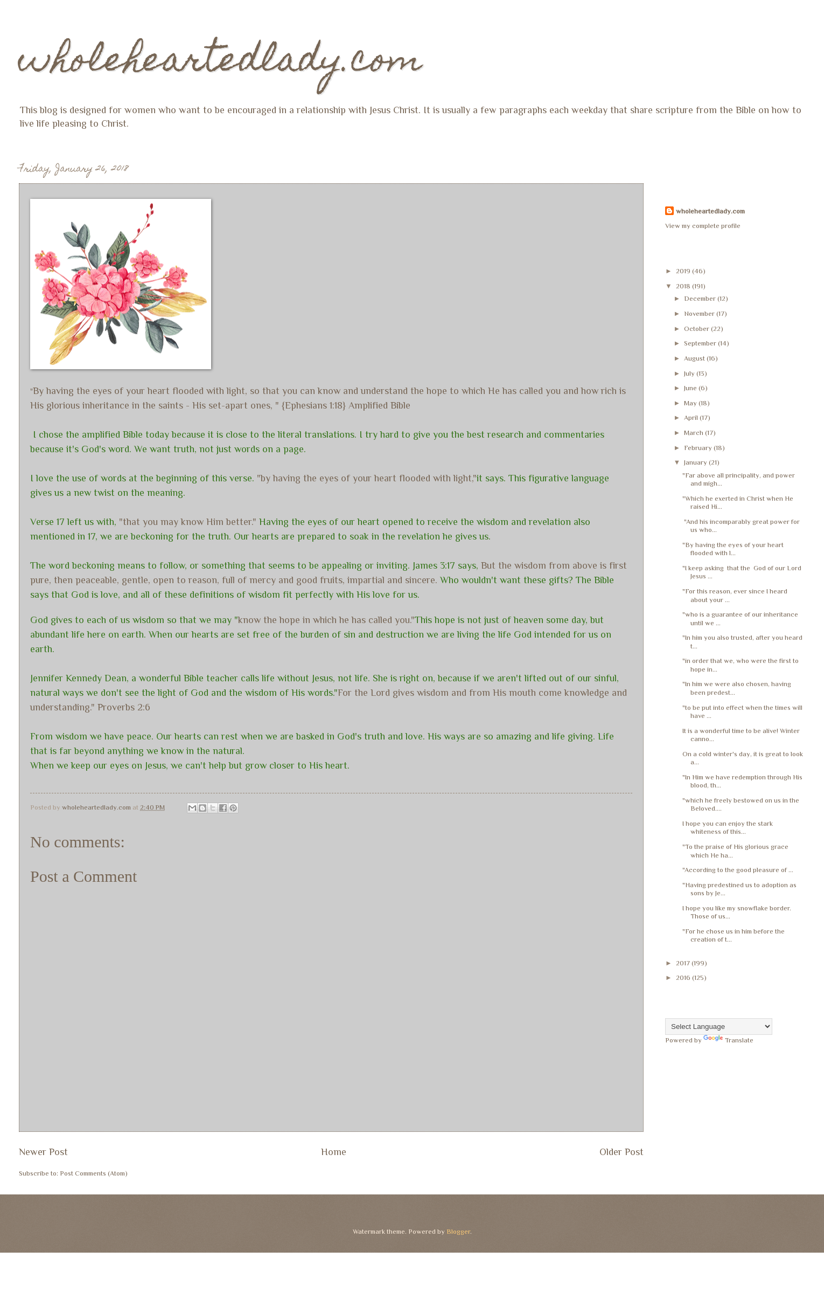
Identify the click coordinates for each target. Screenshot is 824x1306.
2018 (684, 286)
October (697, 328)
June (691, 388)
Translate (728, 1040)
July (690, 373)
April (692, 417)
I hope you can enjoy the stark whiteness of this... (727, 827)
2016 (684, 977)
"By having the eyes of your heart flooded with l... (733, 549)
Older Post (621, 1151)
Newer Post (43, 1151)
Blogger (458, 1231)
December (700, 298)
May (691, 403)
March (694, 433)
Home (333, 1151)
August (695, 358)
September (701, 343)
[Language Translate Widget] (718, 1026)
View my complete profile (703, 226)
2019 (684, 271)
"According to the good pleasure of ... (737, 870)
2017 (684, 963)
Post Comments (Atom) (94, 1173)
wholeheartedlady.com (220, 63)
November (700, 313)
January (696, 462)
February (699, 448)
